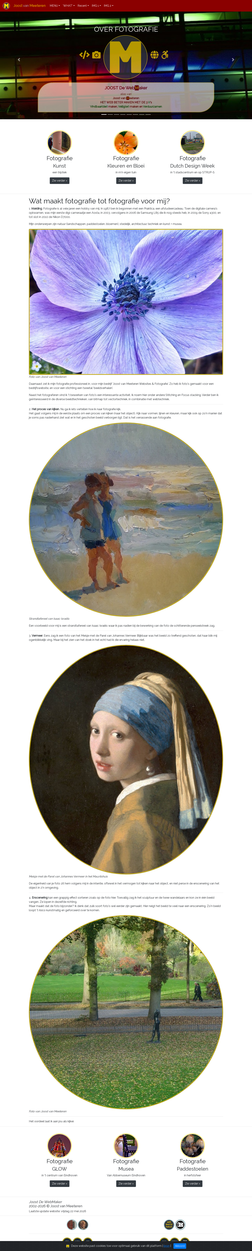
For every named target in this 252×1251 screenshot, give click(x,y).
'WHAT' (68, 5)
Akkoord (180, 1246)
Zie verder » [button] (59, 180)
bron (167, 1246)
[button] (19, 59)
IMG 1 (95, 5)
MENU (54, 5)
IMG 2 (107, 5)
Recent (82, 5)
